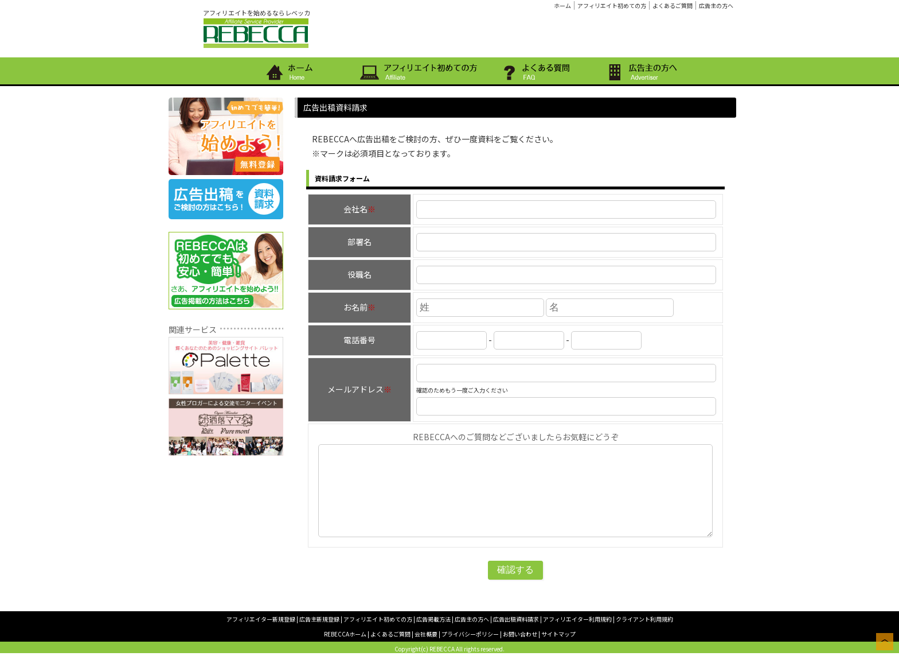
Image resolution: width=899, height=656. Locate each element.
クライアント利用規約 (644, 619)
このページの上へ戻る (884, 641)
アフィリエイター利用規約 (577, 619)
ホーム (562, 5)
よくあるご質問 (672, 5)
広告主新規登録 (319, 619)
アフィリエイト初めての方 (611, 5)
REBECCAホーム (345, 634)
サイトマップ (558, 634)
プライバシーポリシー (470, 634)
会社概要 (426, 634)
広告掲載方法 (433, 619)
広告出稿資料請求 (516, 619)
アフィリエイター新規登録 (260, 619)
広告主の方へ (716, 5)
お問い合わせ (520, 634)
